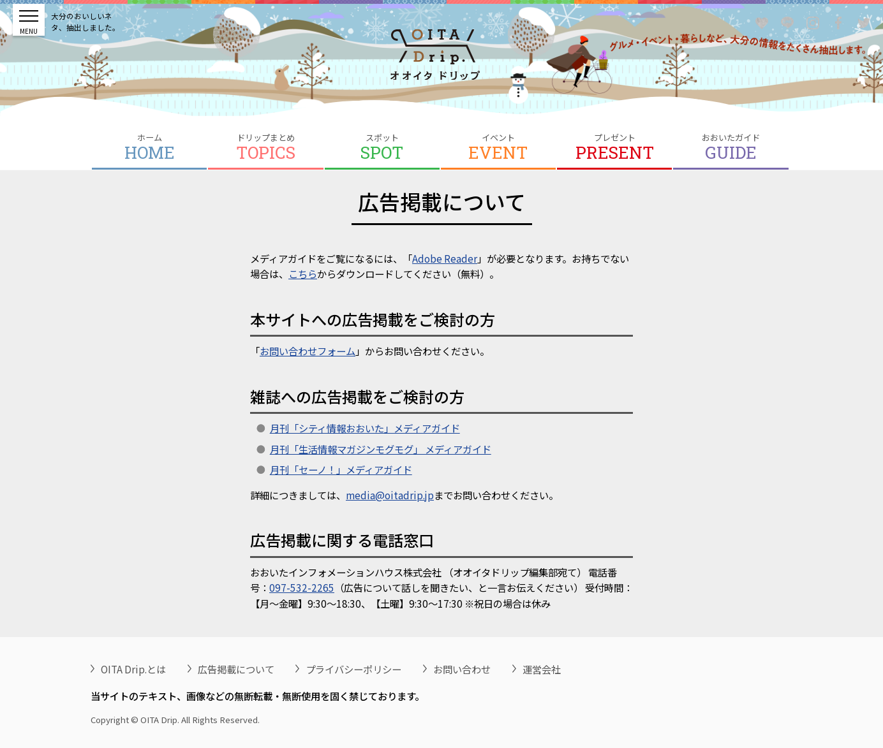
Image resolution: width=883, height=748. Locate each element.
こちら (302, 274)
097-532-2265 (301, 587)
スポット (382, 147)
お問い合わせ (462, 669)
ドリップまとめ (265, 147)
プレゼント (614, 147)
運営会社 (542, 669)
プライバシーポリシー (353, 669)
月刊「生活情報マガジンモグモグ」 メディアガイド (380, 449)
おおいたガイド (730, 147)
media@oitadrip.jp (390, 495)
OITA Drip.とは (133, 669)
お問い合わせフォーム (307, 351)
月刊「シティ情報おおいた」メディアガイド (365, 428)
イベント (498, 147)
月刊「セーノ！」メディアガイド (341, 469)
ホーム (149, 147)
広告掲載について (236, 669)
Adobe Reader (444, 258)
